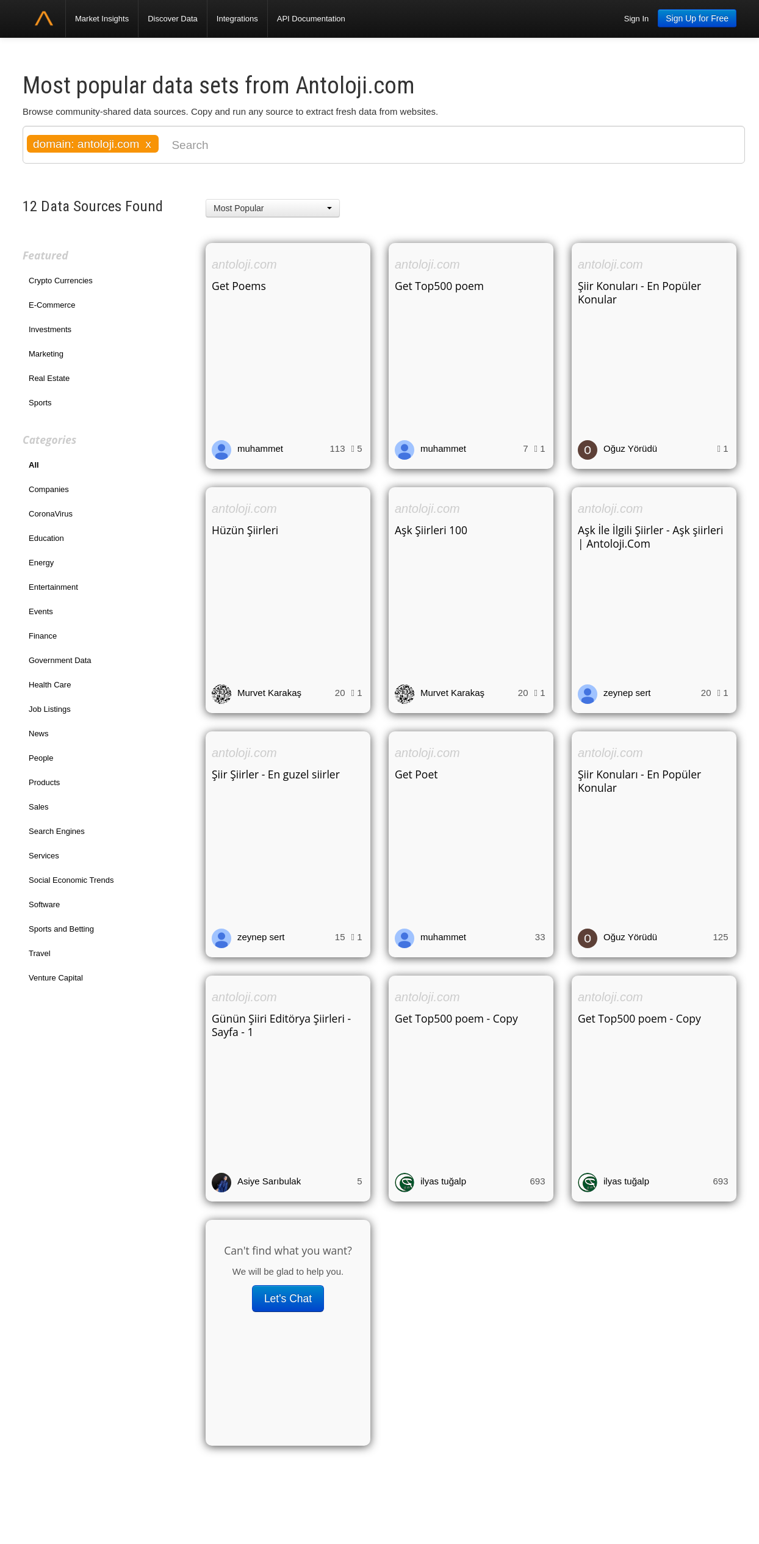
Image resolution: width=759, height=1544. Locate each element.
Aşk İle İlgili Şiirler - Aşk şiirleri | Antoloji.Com (650, 537)
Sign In (636, 18)
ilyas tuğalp (443, 1181)
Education (46, 538)
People (41, 758)
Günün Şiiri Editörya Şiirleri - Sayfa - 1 (281, 1025)
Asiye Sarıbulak (269, 1181)
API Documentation (311, 18)
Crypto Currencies (61, 280)
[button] (273, 208)
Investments (50, 329)
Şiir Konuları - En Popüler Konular (639, 292)
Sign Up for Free (697, 18)
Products (44, 782)
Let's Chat (288, 1298)
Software (44, 904)
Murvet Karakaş (269, 692)
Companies (49, 489)
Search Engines (57, 831)
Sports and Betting (61, 928)
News (39, 733)
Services (44, 855)
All (34, 464)
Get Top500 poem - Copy (456, 1018)
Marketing (46, 353)
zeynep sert (627, 692)
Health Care (50, 684)
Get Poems (239, 285)
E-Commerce (52, 305)
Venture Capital (56, 977)
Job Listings (50, 709)
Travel (40, 953)
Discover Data (173, 18)
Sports (40, 402)
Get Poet (416, 774)
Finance (43, 635)
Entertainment (53, 587)
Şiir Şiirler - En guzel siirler (276, 774)
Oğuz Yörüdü (630, 448)
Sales (39, 806)
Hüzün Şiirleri (245, 530)
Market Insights (102, 18)
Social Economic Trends (71, 880)
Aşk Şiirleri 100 (431, 530)
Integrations (237, 18)
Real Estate (49, 378)
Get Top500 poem (439, 285)
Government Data (60, 660)
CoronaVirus (51, 513)
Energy (41, 562)
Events (41, 611)
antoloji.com (244, 264)
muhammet (260, 448)
